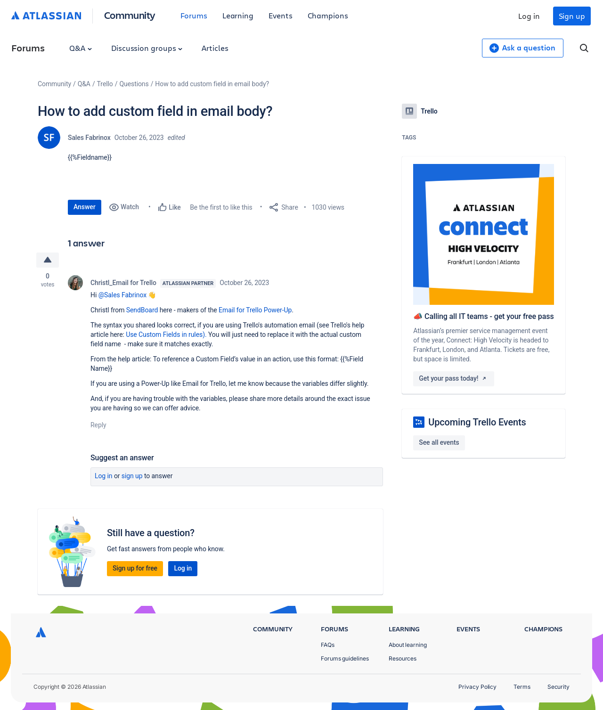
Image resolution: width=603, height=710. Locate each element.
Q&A (80, 48)
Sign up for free (135, 568)
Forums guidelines (345, 658)
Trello (105, 84)
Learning (237, 15)
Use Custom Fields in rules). (166, 334)
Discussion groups (147, 48)
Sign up (572, 16)
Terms (521, 686)
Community (129, 15)
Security (558, 686)
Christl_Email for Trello (123, 282)
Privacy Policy (477, 686)
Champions (328, 15)
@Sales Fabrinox (122, 295)
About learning (408, 644)
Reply (98, 425)
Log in (529, 16)
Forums (193, 15)
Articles (215, 48)
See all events (439, 442)
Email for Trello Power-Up (255, 310)
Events (281, 15)
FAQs (327, 644)
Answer (84, 207)
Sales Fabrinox (89, 137)
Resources (402, 658)
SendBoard (142, 310)
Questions (133, 84)
